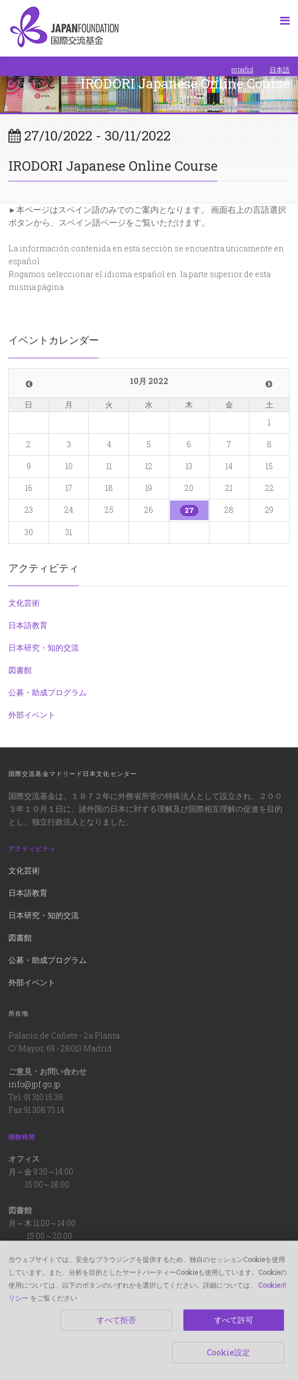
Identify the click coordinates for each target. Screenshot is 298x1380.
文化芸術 (24, 602)
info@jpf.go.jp (34, 1084)
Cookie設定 (228, 1352)
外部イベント (31, 714)
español (242, 69)
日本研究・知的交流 (43, 647)
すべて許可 (233, 1319)
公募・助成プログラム (47, 692)
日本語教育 (28, 625)
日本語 (279, 69)
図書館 (20, 670)
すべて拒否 (116, 1319)
